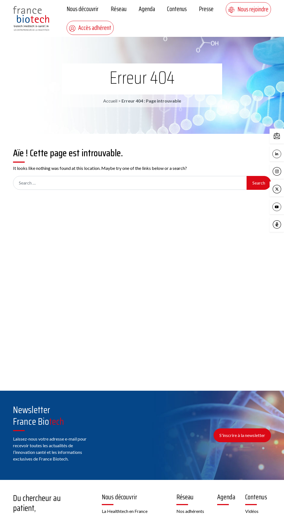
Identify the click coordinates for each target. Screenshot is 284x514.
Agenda (147, 9)
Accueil (110, 100)
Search (258, 182)
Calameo (278, 224)
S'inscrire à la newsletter (242, 435)
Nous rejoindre (248, 9)
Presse (206, 9)
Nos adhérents (190, 511)
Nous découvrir (82, 9)
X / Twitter (278, 189)
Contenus (177, 9)
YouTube (278, 207)
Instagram (278, 171)
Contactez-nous (278, 136)
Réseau (118, 9)
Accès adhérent (90, 28)
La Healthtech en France (125, 511)
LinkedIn (278, 154)
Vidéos (251, 511)
